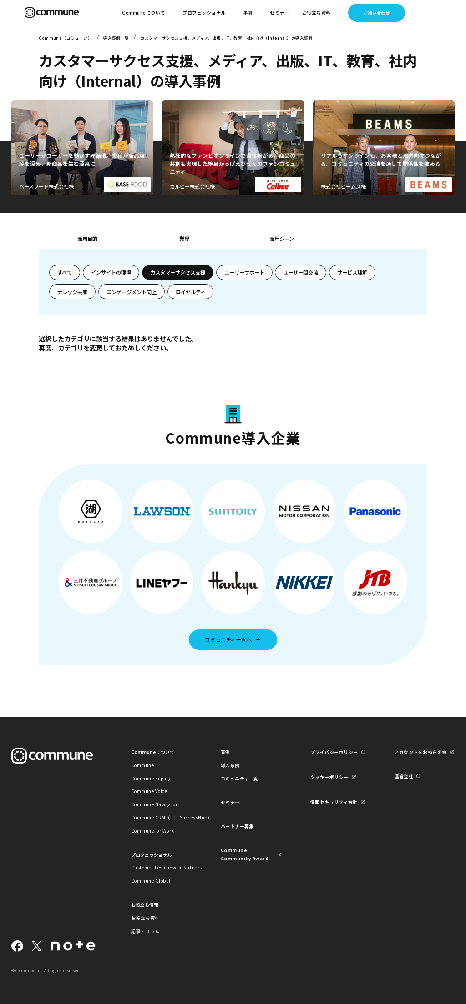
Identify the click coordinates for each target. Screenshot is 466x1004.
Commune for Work (152, 830)
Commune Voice (149, 791)
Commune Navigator (154, 804)
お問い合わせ (377, 13)
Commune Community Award (244, 854)
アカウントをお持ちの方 (420, 752)
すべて (64, 272)
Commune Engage (151, 778)
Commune (142, 765)
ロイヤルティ (190, 291)
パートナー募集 (237, 826)
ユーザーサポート (244, 272)
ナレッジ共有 (72, 291)
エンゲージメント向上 (131, 291)
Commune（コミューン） (65, 37)
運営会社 (403, 776)
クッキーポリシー (329, 777)
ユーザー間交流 (300, 272)
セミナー (279, 12)
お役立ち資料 (145, 917)
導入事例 (230, 765)
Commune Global (151, 880)
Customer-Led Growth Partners (161, 867)
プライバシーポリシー (334, 752)
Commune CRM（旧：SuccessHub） (161, 817)
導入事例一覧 (116, 37)
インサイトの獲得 (111, 272)
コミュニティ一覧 (239, 778)
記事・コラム (145, 931)
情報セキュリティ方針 (334, 802)
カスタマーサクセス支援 (177, 272)
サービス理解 (352, 272)
